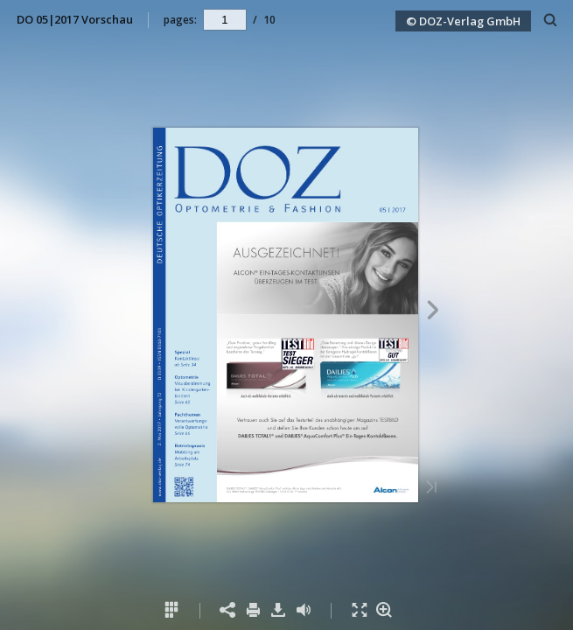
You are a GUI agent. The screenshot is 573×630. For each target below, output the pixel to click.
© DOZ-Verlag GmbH (463, 21)
